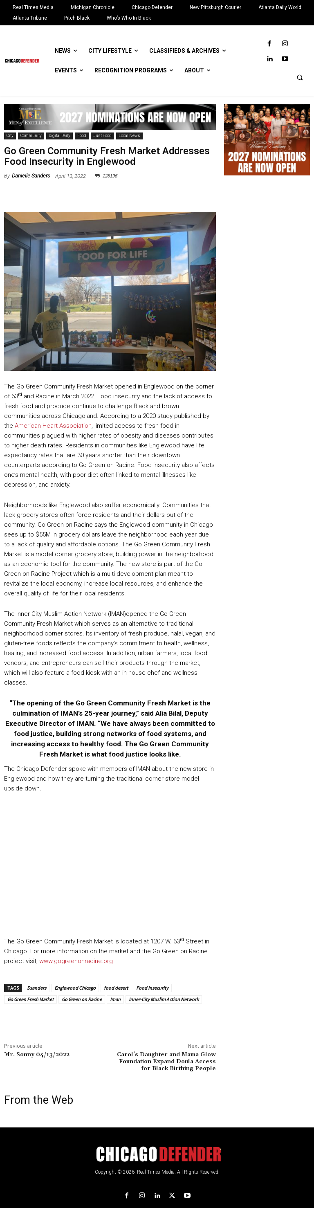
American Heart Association (53, 425)
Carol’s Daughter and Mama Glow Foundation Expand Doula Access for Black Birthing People (166, 1061)
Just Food (102, 135)
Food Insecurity (152, 988)
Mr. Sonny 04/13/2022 (37, 1054)
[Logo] (157, 1154)
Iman (115, 999)
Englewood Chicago (75, 988)
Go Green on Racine (82, 999)
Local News (129, 135)
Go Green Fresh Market (30, 999)
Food (82, 135)
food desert (116, 988)
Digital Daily (59, 135)
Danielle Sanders (31, 176)
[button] (299, 77)
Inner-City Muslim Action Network (164, 999)
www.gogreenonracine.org (76, 961)
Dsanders (36, 988)
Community (31, 135)
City (10, 135)
